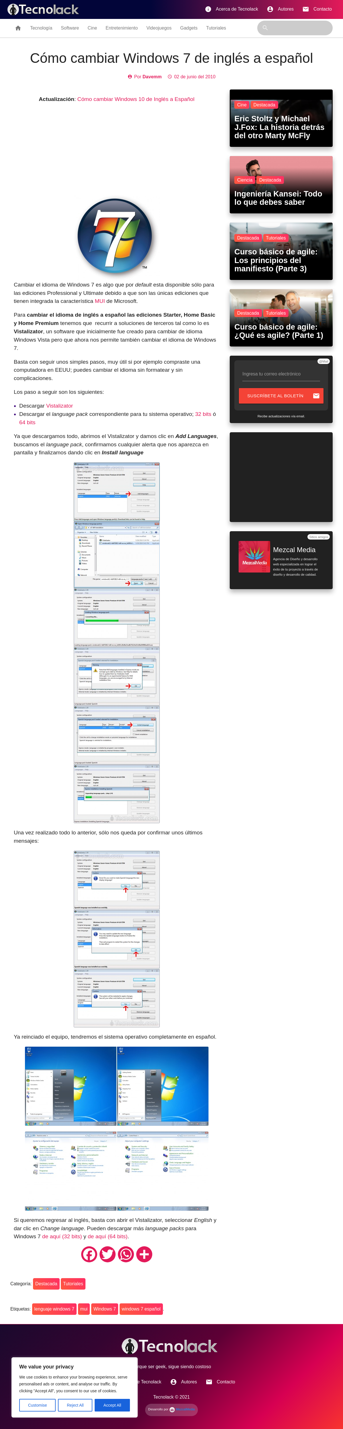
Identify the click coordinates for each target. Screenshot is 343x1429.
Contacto (317, 9)
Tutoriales (216, 28)
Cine (92, 28)
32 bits (203, 414)
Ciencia (244, 180)
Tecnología (41, 28)
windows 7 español (141, 1309)
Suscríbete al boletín (283, 396)
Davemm (152, 76)
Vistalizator (59, 406)
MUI (100, 301)
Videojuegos (158, 28)
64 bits (27, 422)
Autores (280, 9)
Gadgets (188, 28)
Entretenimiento (122, 28)
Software (70, 28)
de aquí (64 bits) (108, 1236)
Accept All (112, 1405)
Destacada (46, 1283)
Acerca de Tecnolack (231, 9)
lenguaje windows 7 (54, 1309)
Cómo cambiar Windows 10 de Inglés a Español (135, 99)
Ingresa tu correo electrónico (271, 373)
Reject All (75, 1405)
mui (84, 1309)
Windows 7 (104, 1309)
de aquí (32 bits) (62, 1236)
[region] (74, 1387)
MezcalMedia (182, 1409)
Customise (37, 1405)
